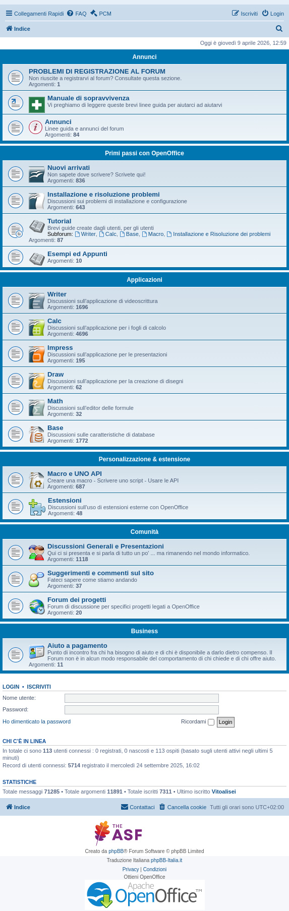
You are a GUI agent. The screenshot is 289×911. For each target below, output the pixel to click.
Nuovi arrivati (68, 167)
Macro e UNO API (74, 473)
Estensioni (65, 500)
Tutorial (59, 221)
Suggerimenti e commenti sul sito (100, 573)
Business (144, 631)
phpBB (116, 851)
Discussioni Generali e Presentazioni (105, 546)
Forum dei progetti (76, 599)
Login (11, 687)
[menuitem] (76, 14)
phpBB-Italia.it (166, 860)
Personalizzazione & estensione (144, 459)
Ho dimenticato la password (37, 721)
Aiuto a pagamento (77, 645)
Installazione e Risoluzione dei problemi (218, 234)
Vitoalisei (224, 791)
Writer (85, 234)
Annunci (145, 56)
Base (129, 234)
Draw (55, 374)
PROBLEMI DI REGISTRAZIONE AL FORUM (97, 71)
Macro (152, 234)
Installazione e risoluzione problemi (103, 194)
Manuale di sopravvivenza (88, 98)
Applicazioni (144, 279)
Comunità (144, 531)
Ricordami (197, 721)
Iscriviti (39, 687)
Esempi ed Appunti (77, 254)
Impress (60, 347)
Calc (108, 234)
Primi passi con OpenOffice (144, 153)
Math (55, 401)
